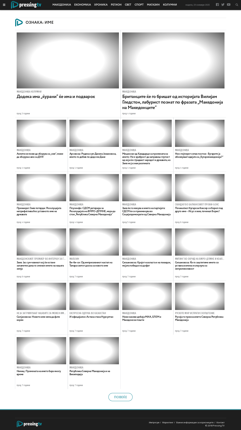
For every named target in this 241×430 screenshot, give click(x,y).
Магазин (153, 5)
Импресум (154, 422)
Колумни (170, 5)
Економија (82, 5)
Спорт (139, 5)
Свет (128, 5)
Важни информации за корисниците (195, 422)
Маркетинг (167, 422)
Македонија (61, 5)
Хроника (101, 5)
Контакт (221, 422)
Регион (116, 5)
